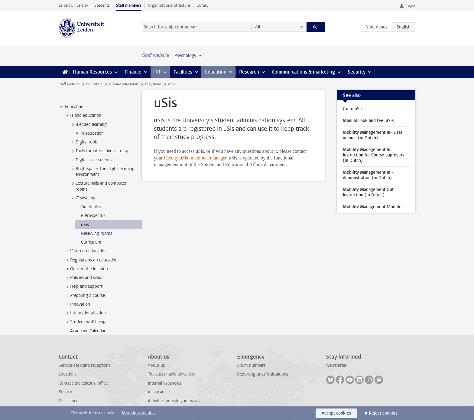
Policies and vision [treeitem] (84, 278)
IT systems (153, 84)
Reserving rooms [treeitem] (96, 233)
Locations (67, 374)
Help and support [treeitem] (83, 287)
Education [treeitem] (71, 107)
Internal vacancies (164, 383)
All (257, 27)
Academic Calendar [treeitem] (88, 331)
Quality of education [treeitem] (86, 269)
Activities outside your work (174, 401)
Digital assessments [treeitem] (91, 160)
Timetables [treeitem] (91, 207)
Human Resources (92, 72)
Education (215, 72)
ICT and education (123, 84)
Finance (133, 72)
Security (356, 72)
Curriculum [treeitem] (91, 242)
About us (156, 365)
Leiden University (73, 5)
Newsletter (336, 365)
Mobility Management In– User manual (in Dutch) (372, 135)
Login (410, 6)
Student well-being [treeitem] (85, 322)
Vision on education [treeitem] (85, 251)
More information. (139, 413)
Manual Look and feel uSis (368, 120)
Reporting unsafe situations (262, 374)
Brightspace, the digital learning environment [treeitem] (102, 171)
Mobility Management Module (372, 207)
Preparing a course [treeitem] (84, 296)
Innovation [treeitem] (77, 304)
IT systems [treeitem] (82, 198)
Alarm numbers (251, 365)
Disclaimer (68, 401)
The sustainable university (171, 374)
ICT (157, 72)
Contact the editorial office (83, 383)
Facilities (183, 72)
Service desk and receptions (84, 365)
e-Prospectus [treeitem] (93, 215)
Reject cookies (383, 413)
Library (202, 5)
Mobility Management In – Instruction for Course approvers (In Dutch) (373, 155)
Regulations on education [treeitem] (91, 260)
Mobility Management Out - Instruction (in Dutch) (369, 192)
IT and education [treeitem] (82, 116)
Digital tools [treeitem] (84, 142)
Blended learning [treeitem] (88, 125)
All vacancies (159, 392)
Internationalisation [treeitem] (85, 313)
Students (102, 5)
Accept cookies (336, 413)
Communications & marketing (303, 72)
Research (249, 72)
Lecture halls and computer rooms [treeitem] (98, 186)
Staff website (69, 84)
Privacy (65, 392)
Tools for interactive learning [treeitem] (99, 151)
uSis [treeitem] (85, 225)
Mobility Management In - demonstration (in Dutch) (368, 175)
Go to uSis (352, 109)
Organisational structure (169, 5)
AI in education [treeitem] (90, 133)
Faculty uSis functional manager (195, 157)
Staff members (128, 5)
